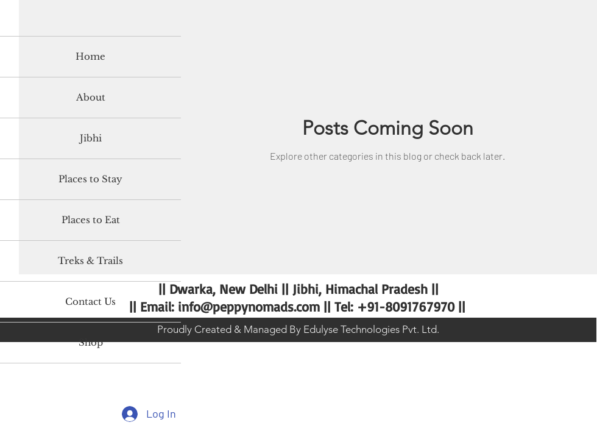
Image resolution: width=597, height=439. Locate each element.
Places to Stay (90, 179)
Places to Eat (91, 220)
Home (90, 56)
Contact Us (90, 301)
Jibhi (91, 138)
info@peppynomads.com (249, 306)
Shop (91, 342)
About (90, 97)
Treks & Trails (90, 260)
